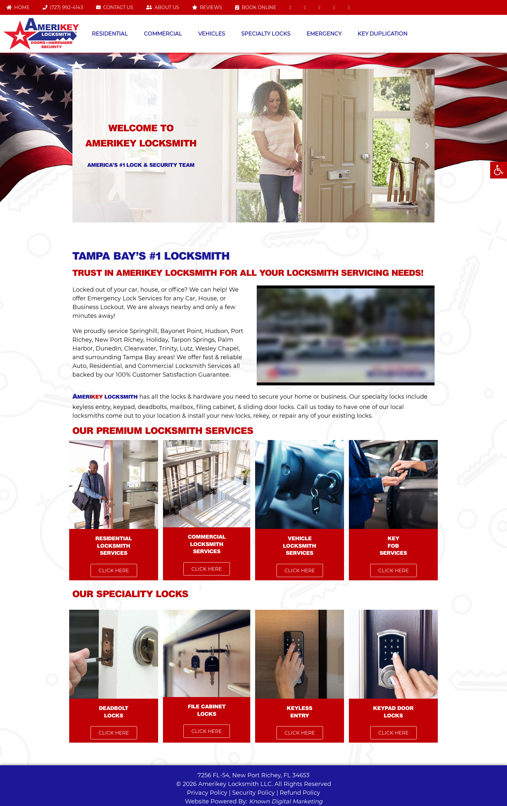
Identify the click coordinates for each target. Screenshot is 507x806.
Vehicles (211, 33)
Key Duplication (382, 33)
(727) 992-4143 (63, 7)
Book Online (255, 7)
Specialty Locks (265, 33)
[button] (80, 146)
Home (18, 7)
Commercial (163, 33)
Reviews (207, 7)
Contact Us (114, 7)
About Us (162, 7)
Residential (110, 33)
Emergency (324, 33)
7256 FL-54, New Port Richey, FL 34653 (253, 775)
